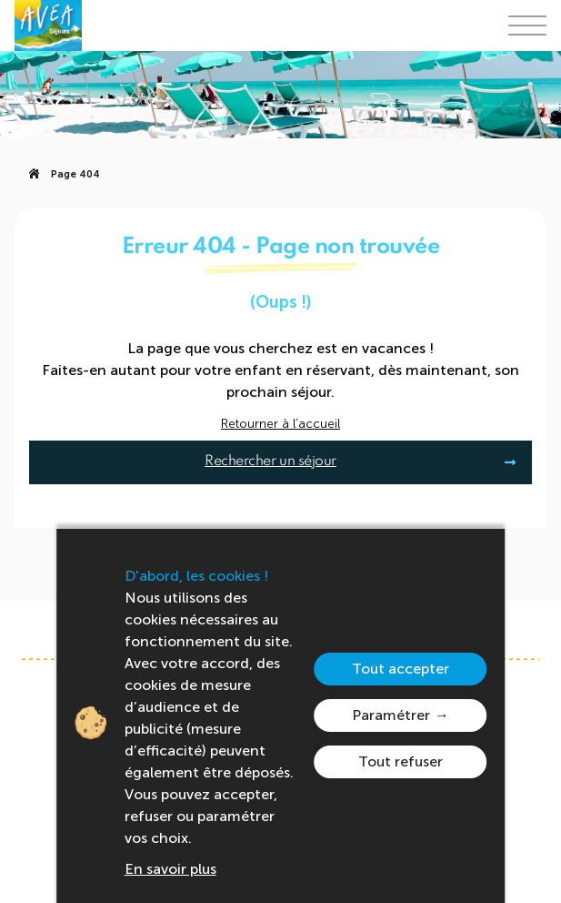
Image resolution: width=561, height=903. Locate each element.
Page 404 (75, 174)
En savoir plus (170, 869)
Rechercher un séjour (270, 461)
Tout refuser (400, 761)
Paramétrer (391, 715)
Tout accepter (400, 668)
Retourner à (280, 424)
